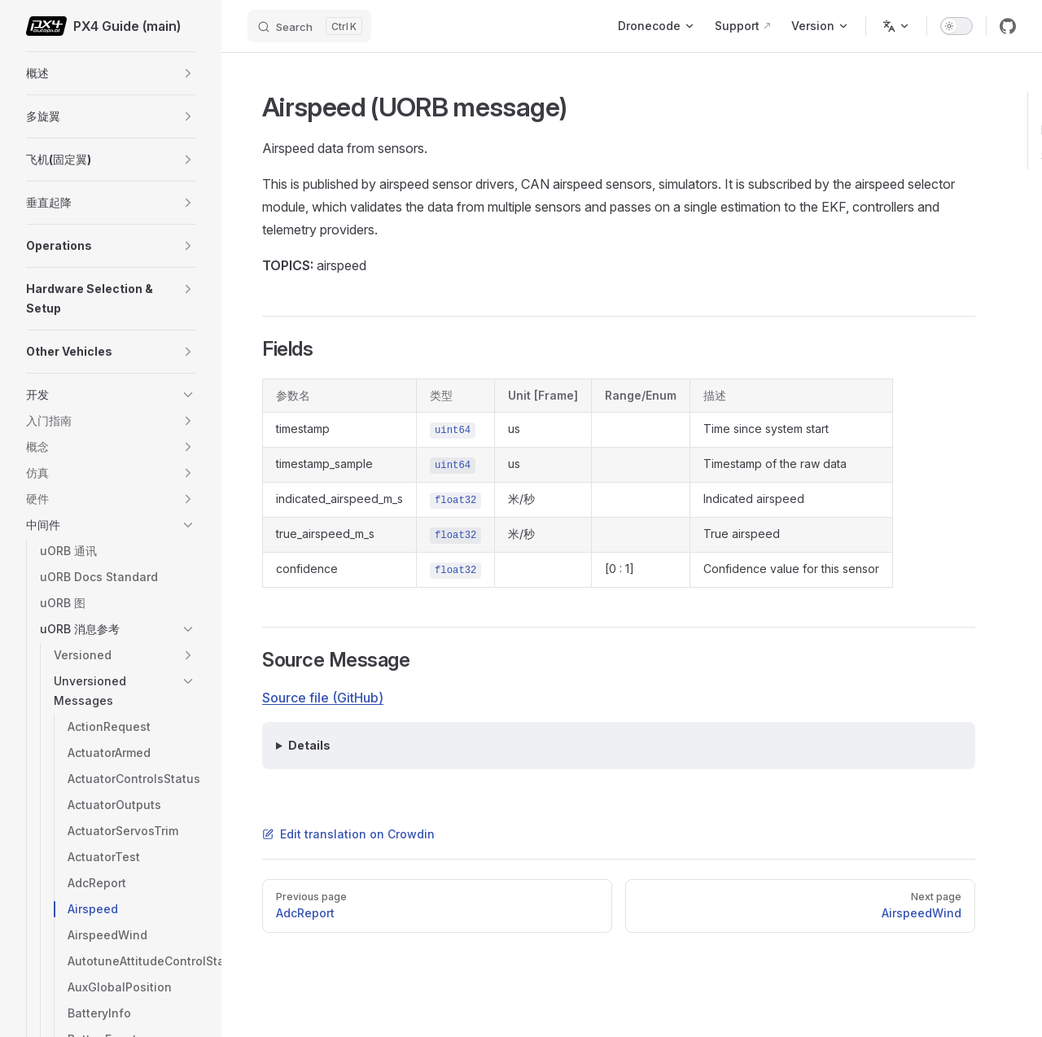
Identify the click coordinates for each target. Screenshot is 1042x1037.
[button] (188, 73)
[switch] (956, 26)
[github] (1007, 26)
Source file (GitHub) (322, 697)
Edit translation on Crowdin (348, 834)
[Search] (309, 26)
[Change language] (896, 26)
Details (309, 745)
